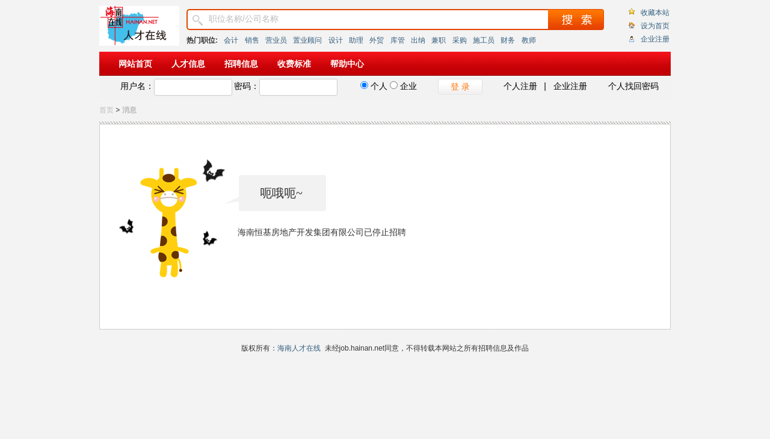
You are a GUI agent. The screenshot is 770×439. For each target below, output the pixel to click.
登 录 (460, 86)
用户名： (137, 86)
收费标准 (294, 64)
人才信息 (188, 64)
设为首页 (655, 26)
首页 (106, 110)
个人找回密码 (633, 86)
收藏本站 (655, 12)
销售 (252, 40)
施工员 (483, 40)
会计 (231, 40)
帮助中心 (347, 64)
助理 (356, 40)
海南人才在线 (299, 348)
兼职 (438, 40)
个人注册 (520, 86)
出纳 (418, 40)
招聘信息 (241, 64)
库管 (397, 40)
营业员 (276, 40)
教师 (529, 40)
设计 (335, 40)
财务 (507, 40)
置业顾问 (307, 40)
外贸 (376, 40)
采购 (459, 40)
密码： (246, 86)
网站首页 (135, 64)
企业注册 (655, 39)
